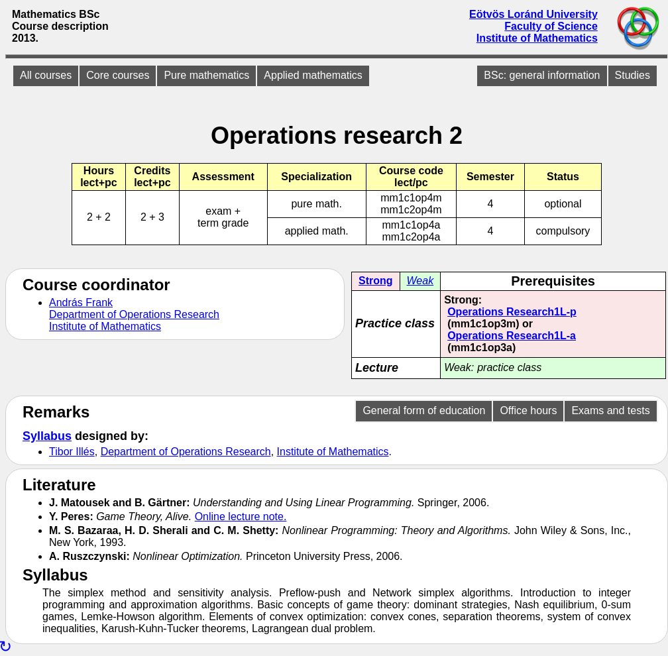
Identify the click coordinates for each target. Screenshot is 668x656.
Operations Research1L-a (511, 335)
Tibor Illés (72, 451)
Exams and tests (610, 410)
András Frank (81, 302)
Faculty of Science (551, 26)
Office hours (528, 410)
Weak (420, 280)
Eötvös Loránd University (533, 14)
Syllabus (47, 436)
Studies (632, 75)
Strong (376, 280)
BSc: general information (542, 75)
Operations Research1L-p (512, 311)
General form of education (423, 410)
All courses (46, 75)
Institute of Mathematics (537, 38)
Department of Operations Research (134, 314)
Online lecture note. (241, 516)
